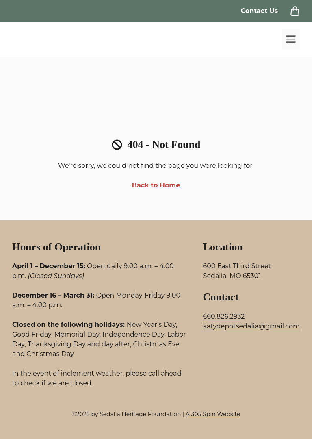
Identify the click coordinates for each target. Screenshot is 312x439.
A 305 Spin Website (213, 414)
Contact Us (259, 11)
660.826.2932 (224, 316)
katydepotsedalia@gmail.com (251, 326)
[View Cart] (295, 11)
